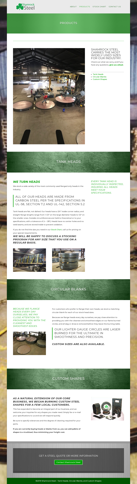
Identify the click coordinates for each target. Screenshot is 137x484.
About (73, 7)
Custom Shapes (100, 79)
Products (84, 7)
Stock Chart (99, 7)
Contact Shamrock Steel (68, 462)
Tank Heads (98, 74)
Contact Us (115, 7)
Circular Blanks (99, 77)
